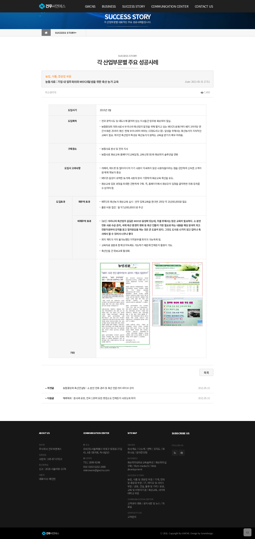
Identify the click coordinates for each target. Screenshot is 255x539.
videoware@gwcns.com (96, 470)
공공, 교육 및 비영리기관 (146, 488)
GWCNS (90, 6)
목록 (206, 372)
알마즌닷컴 (141, 452)
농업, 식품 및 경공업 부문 (140, 479)
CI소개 (141, 449)
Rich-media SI (141, 466)
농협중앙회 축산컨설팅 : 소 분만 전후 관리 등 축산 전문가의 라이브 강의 (98, 388)
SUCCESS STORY (133, 6)
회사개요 (132, 449)
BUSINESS (109, 6)
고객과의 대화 (134, 503)
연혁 (149, 449)
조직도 (157, 449)
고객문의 (132, 517)
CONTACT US (204, 6)
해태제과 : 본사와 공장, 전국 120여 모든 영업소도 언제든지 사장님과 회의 (99, 398)
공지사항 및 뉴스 (151, 503)
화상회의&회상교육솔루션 (140, 462)
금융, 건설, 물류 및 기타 (145, 486)
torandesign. (207, 533)
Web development (142, 467)
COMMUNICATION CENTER (169, 6)
